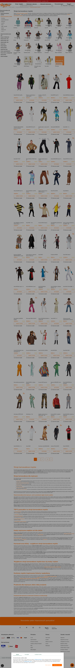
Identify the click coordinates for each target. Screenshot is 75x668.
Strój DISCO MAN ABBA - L (68, 293)
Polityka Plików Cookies (65, 656)
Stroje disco (3, 49)
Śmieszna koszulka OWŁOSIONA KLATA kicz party (68, 327)
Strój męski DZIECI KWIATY (31, 325)
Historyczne (3, 35)
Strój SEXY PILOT (17, 164)
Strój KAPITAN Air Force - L (68, 164)
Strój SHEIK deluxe (66, 261)
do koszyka (31, 105)
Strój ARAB (28, 454)
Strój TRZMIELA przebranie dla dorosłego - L (19, 230)
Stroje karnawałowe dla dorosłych (5, 16)
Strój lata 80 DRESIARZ (55, 132)
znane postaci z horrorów (18, 543)
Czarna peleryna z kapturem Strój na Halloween (31, 262)
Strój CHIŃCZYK (66, 454)
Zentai (2, 33)
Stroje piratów (4, 53)
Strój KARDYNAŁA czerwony (68, 100)
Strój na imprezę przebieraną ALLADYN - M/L (68, 230)
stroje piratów (18, 489)
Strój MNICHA (65, 197)
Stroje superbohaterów (5, 56)
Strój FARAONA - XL (18, 454)
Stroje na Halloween (5, 42)
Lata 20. (2, 28)
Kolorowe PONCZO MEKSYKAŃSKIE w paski (18, 262)
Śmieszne (3, 26)
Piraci (2, 30)
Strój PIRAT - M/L (29, 229)
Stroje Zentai (3, 60)
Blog (31, 654)
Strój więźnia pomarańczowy (19, 390)
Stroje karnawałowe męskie (6, 21)
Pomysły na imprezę (34, 650)
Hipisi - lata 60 (4, 31)
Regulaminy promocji (64, 648)
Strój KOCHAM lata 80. (18, 100)
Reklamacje (48, 654)
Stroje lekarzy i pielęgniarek (6, 58)
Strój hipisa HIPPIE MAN (18, 422)
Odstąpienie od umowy (65, 650)
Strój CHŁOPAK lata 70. (18, 197)
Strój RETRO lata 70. (54, 100)
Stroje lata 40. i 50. (4, 45)
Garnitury (3, 23)
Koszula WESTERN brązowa (31, 358)
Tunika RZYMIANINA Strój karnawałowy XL (18, 358)
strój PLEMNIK (40, 543)
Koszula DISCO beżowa (42, 229)
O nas (32, 646)
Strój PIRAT (40, 261)
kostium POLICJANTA (17, 547)
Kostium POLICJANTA (55, 454)
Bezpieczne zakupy (64, 652)
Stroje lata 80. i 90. (4, 47)
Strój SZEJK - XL (66, 132)
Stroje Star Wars (4, 54)
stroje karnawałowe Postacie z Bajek (22, 491)
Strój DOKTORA (54, 358)
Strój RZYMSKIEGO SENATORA (42, 294)
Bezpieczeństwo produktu (65, 660)
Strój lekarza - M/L (29, 422)
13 (47, 468)
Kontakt (47, 648)
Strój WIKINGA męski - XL (19, 293)
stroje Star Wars (19, 493)
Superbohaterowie (4, 25)
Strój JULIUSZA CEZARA (43, 358)
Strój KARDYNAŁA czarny (31, 293)
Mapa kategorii (33, 658)
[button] (2, 665)
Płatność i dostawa (49, 650)
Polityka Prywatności (64, 654)
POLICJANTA (24, 548)
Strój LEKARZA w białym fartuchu (20, 530)
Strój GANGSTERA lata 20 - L (56, 164)
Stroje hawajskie (4, 61)
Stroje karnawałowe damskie (5, 19)
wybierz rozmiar (19, 105)
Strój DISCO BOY (66, 358)
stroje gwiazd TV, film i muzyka (21, 498)
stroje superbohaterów (20, 496)
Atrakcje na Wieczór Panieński (36, 652)
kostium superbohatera (68, 542)
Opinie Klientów (33, 648)
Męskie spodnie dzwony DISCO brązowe (42, 197)
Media (32, 656)
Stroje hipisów (4, 51)
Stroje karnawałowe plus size (6, 40)
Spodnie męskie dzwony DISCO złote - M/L (42, 423)
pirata (73, 542)
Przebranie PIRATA (54, 261)
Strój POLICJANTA (54, 197)
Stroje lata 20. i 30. (4, 44)
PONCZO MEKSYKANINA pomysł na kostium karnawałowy (18, 133)
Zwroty (47, 652)
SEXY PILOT (45, 548)
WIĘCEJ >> (2, 36)
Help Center (48, 646)
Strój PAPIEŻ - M (54, 325)
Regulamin (62, 646)
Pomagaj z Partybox (64, 658)
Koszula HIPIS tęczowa (42, 390)
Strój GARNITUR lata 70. (30, 132)
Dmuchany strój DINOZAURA (43, 454)
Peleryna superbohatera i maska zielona (30, 101)
